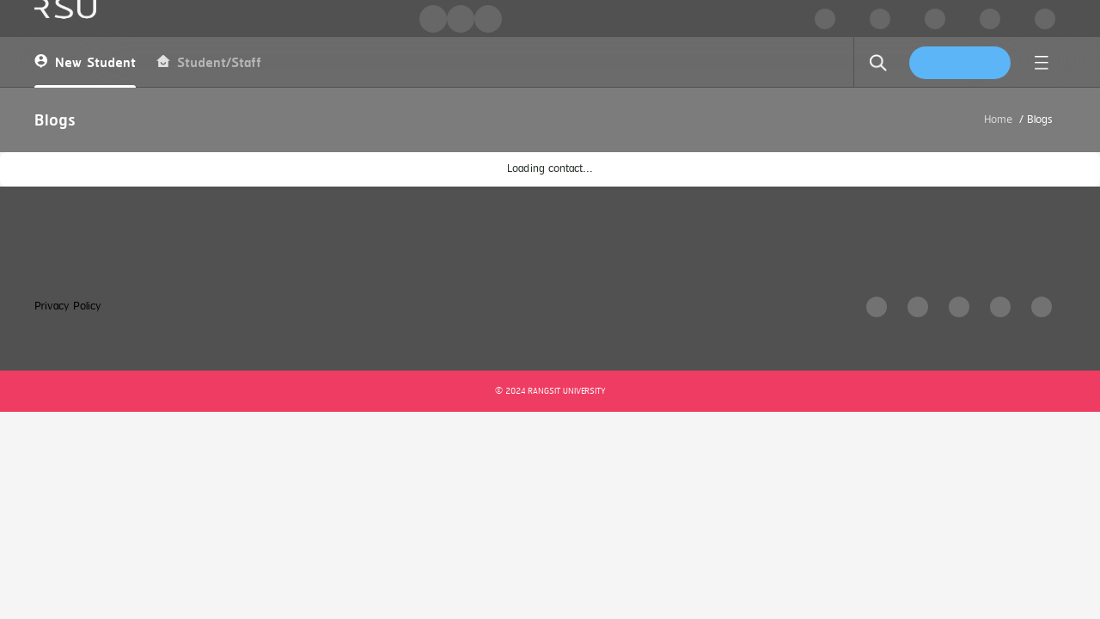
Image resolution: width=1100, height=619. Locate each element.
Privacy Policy (67, 306)
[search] (878, 63)
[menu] (1041, 63)
